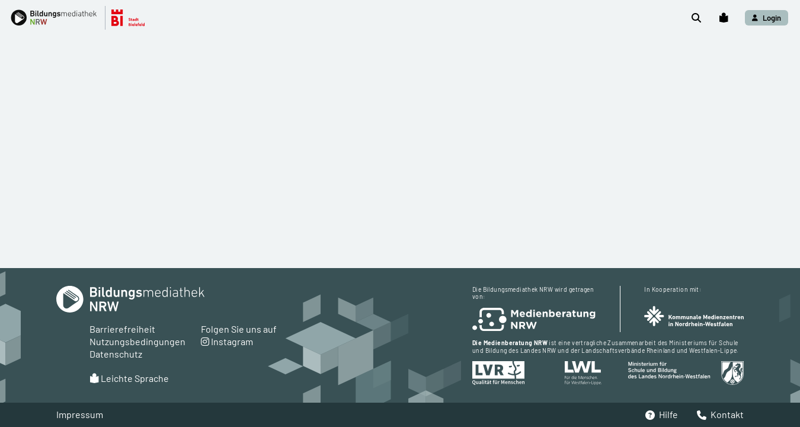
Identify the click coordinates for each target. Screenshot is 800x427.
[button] (84, 18)
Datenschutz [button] (115, 353)
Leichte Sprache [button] (129, 378)
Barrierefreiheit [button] (122, 328)
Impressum (79, 414)
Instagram (227, 341)
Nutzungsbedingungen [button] (137, 341)
